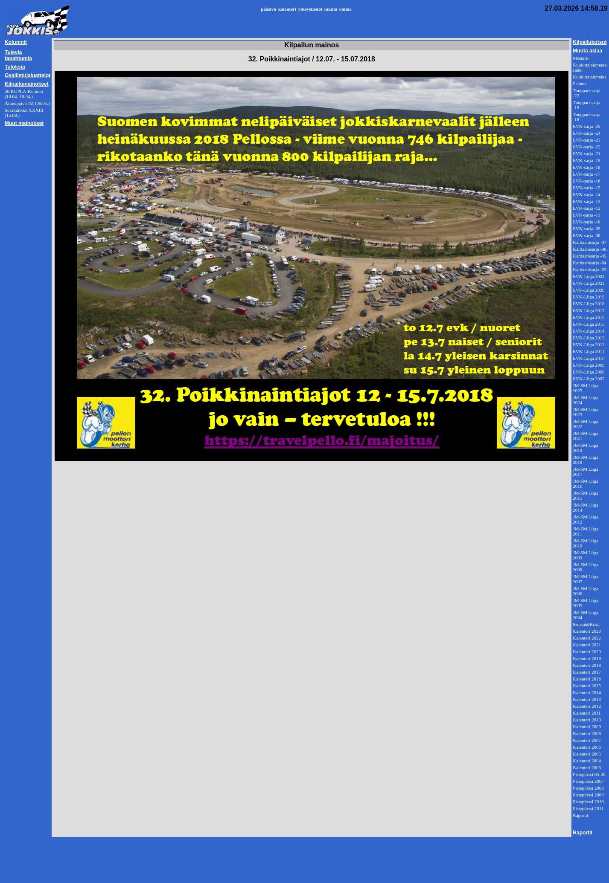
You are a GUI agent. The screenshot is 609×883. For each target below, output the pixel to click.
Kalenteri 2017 (587, 672)
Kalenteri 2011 (586, 712)
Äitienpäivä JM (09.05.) (27, 103)
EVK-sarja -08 (586, 235)
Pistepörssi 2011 (588, 808)
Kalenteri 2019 (587, 658)
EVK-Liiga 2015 (588, 324)
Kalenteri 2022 (587, 637)
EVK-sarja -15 (586, 187)
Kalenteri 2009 (587, 726)
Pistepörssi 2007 (588, 781)
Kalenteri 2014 (587, 692)
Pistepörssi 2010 (588, 801)
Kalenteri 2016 (587, 678)
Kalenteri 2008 (587, 733)
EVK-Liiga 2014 (588, 330)
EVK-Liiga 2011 (588, 351)
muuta (331, 9)
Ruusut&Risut (586, 624)
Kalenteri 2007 (587, 740)
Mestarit (581, 58)
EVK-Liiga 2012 (588, 344)
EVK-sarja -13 (586, 201)
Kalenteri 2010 (587, 719)
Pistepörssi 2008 (588, 787)
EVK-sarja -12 (586, 208)
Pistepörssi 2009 (588, 794)
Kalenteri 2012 (587, 706)
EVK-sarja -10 (586, 221)
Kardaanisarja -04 (589, 262)
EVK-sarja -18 (586, 167)
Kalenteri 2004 (587, 760)
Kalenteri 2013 (587, 699)
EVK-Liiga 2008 (588, 371)
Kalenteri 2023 (587, 631)
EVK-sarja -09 (586, 228)
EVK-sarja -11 (586, 214)
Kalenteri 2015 (587, 685)
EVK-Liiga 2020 (588, 289)
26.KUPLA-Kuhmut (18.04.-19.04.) (24, 94)
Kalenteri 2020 (587, 651)
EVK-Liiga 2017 (588, 310)
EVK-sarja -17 (586, 174)
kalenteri (287, 9)
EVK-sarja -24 (586, 133)
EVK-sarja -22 (586, 146)
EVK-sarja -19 (586, 160)
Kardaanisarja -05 (589, 255)
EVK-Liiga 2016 (588, 317)
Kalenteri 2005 (587, 753)
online (345, 9)
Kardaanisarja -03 (589, 269)
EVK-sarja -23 (586, 139)
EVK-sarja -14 (586, 194)
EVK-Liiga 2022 (588, 276)
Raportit (580, 815)
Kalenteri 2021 (587, 644)
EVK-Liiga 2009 (588, 365)
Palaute (579, 83)
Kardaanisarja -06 (589, 249)
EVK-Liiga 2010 (588, 358)
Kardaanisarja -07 (589, 242)
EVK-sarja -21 (586, 153)
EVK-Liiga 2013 (588, 337)
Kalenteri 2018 (587, 665)
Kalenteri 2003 (587, 767)
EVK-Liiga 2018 (588, 303)
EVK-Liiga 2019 (588, 296)
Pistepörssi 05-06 (589, 774)
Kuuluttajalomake (589, 76)
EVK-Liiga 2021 (588, 283)
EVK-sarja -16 (586, 180)
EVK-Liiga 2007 (588, 378)
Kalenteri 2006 (587, 747)
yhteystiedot (310, 9)
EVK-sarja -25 (586, 126)
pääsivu (268, 9)
